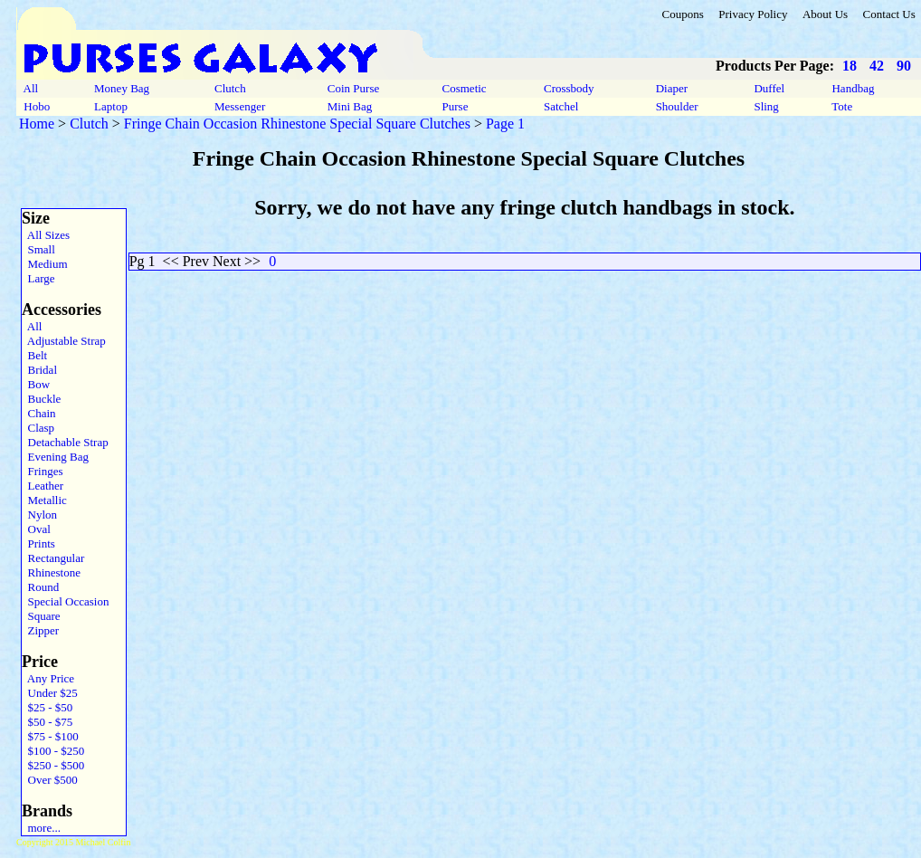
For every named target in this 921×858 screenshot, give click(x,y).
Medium (45, 264)
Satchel (561, 106)
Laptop (110, 106)
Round (40, 587)
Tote (842, 106)
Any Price (48, 678)
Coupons (682, 14)
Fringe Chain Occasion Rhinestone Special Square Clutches (297, 123)
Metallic (44, 500)
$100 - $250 (53, 751)
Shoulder (676, 106)
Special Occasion (65, 601)
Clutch (230, 88)
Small (38, 249)
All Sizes (46, 235)
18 (849, 65)
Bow (36, 384)
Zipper (40, 630)
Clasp (38, 427)
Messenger (240, 106)
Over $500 (50, 779)
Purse (454, 106)
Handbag (853, 88)
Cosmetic (464, 88)
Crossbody (569, 88)
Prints (38, 543)
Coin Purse (354, 88)
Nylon (39, 514)
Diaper (671, 88)
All (31, 88)
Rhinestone (51, 572)
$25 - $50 (47, 707)
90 (904, 65)
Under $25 (50, 693)
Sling (766, 106)
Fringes (42, 471)
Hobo (36, 106)
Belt (34, 355)
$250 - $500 (53, 765)
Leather (42, 485)
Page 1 (505, 123)
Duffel (769, 88)
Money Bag (122, 88)
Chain (39, 413)
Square (41, 616)
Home (36, 123)
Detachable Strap (65, 442)
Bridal (39, 370)
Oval (36, 529)
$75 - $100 (50, 736)
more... (41, 827)
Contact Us (889, 14)
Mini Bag (350, 106)
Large (38, 278)
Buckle (41, 398)
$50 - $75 (47, 722)
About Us (825, 14)
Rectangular (53, 558)
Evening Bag (55, 456)
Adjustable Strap (64, 341)
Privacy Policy (752, 14)
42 (876, 65)
